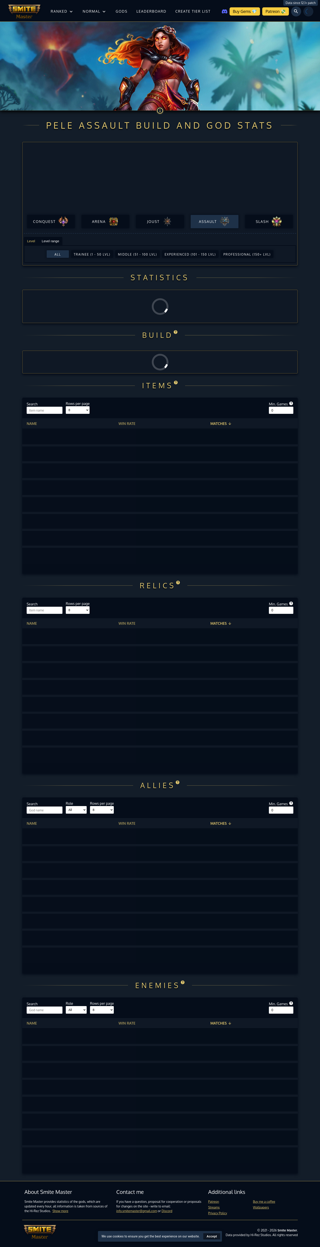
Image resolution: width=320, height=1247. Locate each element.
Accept (212, 1236)
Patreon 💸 (275, 11)
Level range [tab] (50, 241)
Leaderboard (151, 11)
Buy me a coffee (264, 1201)
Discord (167, 1211)
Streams (214, 1207)
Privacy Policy (217, 1213)
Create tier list (193, 11)
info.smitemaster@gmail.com (136, 1211)
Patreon (213, 1201)
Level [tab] (31, 241)
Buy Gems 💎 (245, 11)
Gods (121, 11)
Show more (60, 1211)
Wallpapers (261, 1207)
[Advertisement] (160, 180)
